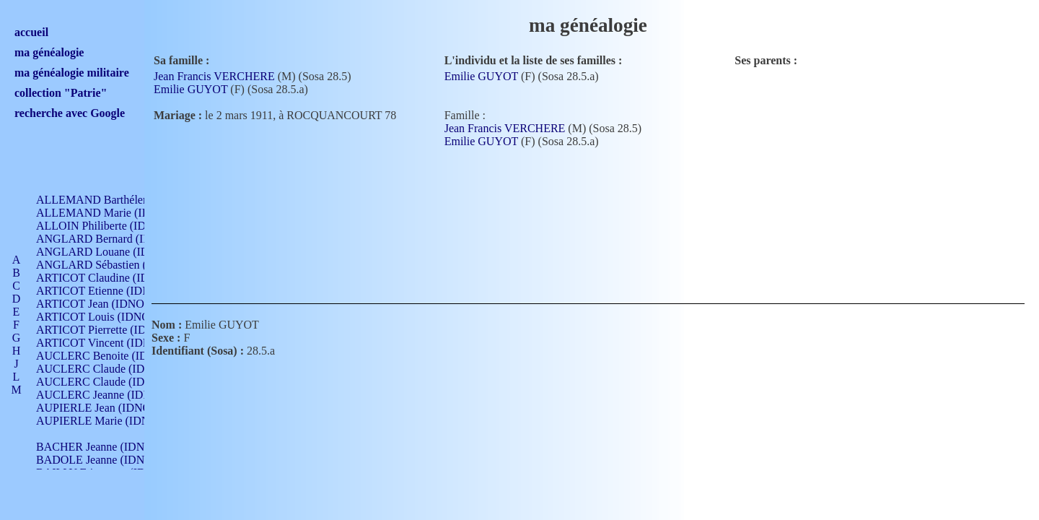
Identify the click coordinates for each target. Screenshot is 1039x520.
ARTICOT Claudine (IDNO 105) (113, 278)
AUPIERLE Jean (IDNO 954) (105, 408)
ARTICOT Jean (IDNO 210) (102, 304)
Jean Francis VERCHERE (214, 76)
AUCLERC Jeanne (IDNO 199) (110, 395)
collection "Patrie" (60, 93)
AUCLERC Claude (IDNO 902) (110, 369)
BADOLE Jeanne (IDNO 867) (106, 460)
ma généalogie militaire (71, 72)
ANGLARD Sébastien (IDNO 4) (112, 265)
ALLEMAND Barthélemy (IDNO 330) (126, 200)
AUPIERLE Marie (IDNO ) (100, 421)
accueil (31, 32)
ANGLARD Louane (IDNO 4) (107, 252)
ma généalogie (49, 52)
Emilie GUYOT (190, 89)
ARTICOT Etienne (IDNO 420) (109, 291)
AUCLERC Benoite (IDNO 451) (112, 356)
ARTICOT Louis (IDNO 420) (105, 317)
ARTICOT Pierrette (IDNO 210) (111, 330)
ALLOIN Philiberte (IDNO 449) (111, 226)
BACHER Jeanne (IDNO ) (97, 447)
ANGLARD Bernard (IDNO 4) (108, 239)
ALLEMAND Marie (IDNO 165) (113, 213)
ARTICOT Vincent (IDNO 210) (109, 343)
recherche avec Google (69, 113)
